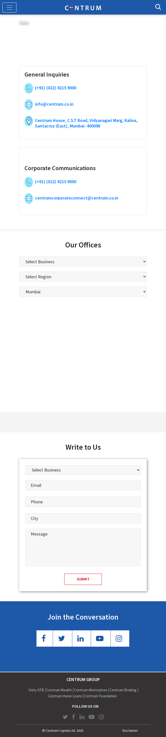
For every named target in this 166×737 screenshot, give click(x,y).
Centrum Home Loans (65, 696)
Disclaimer (130, 730)
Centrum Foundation (100, 696)
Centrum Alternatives (91, 690)
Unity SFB (36, 690)
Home (23, 22)
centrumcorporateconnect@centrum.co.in (76, 198)
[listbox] (83, 261)
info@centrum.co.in (54, 104)
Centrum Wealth (59, 690)
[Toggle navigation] (9, 8)
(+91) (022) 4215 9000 (55, 88)
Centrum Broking (123, 690)
